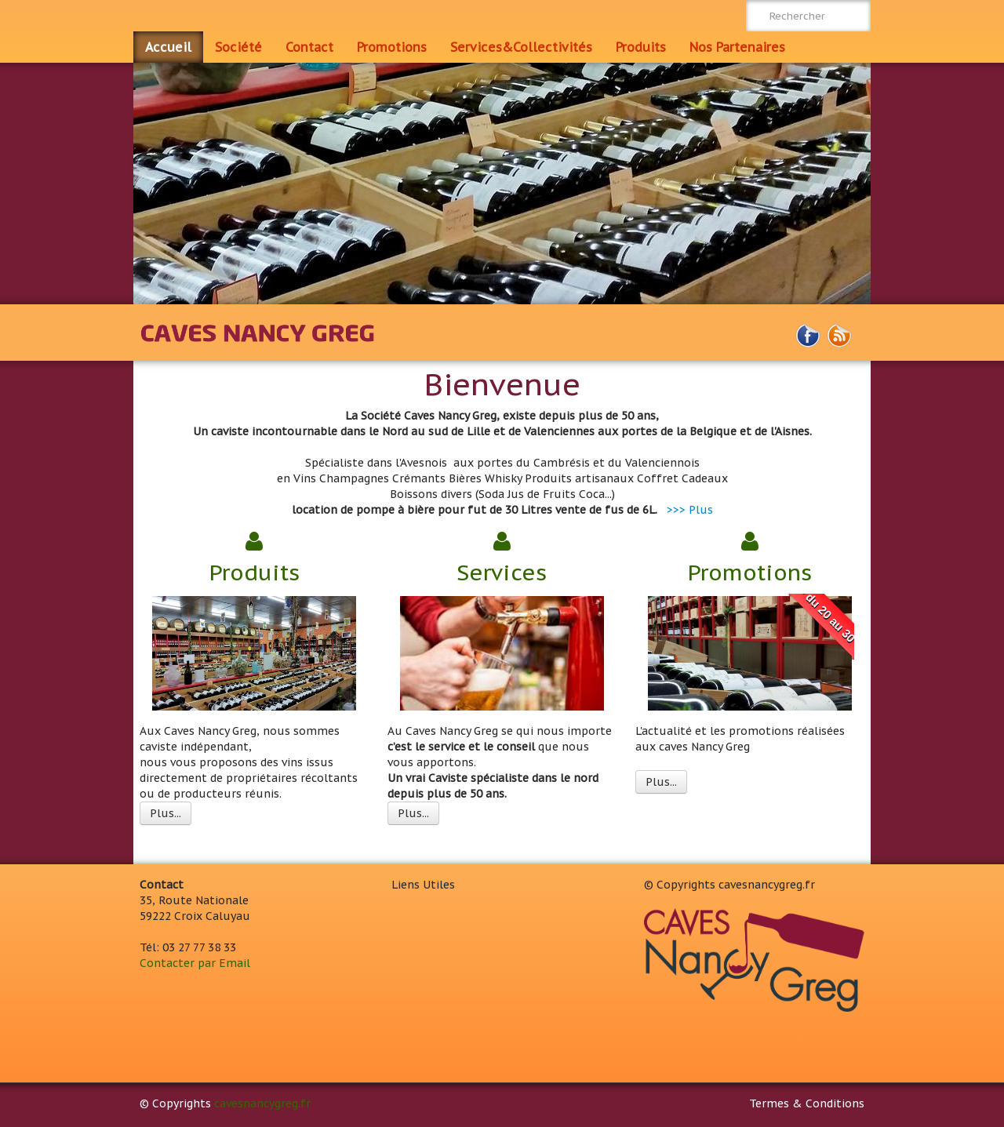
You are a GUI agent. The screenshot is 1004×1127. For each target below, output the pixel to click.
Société (238, 47)
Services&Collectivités (521, 47)
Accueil (168, 47)
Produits (641, 47)
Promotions (392, 47)
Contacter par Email (195, 963)
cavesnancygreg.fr (262, 1103)
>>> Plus (690, 510)
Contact (309, 47)
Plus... (165, 813)
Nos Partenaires (737, 47)
